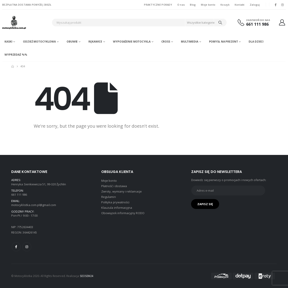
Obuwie (72, 41)
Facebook (16, 246)
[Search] (220, 22)
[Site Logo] (26, 22)
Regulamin (108, 197)
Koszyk (225, 4)
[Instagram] (283, 5)
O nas (181, 4)
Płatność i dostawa (114, 186)
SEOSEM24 (87, 276)
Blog (193, 4)
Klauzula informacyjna (116, 208)
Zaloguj (255, 4)
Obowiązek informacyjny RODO (122, 213)
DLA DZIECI (256, 41)
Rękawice (95, 41)
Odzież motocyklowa (39, 41)
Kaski (8, 41)
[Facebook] (276, 5)
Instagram (26, 246)
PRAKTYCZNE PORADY (158, 4)
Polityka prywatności (115, 202)
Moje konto (208, 4)
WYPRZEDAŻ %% (15, 55)
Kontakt (240, 4)
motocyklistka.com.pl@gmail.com (33, 205)
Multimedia (189, 41)
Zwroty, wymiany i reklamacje (121, 191)
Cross (165, 41)
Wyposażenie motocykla (131, 41)
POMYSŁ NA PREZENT (223, 41)
